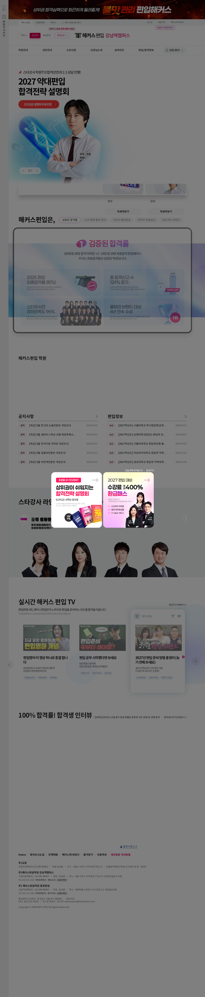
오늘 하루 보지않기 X (134, 470)
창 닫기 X (150, 470)
